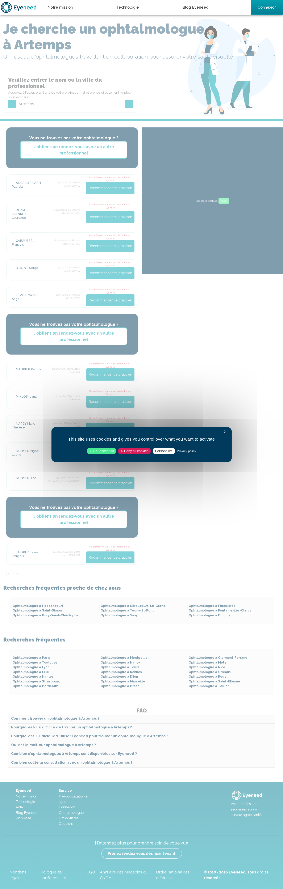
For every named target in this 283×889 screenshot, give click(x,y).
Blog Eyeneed (195, 7)
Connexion (267, 7)
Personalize (164, 451)
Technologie (127, 7)
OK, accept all (101, 451)
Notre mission (60, 7)
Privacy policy (186, 451)
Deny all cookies (134, 451)
